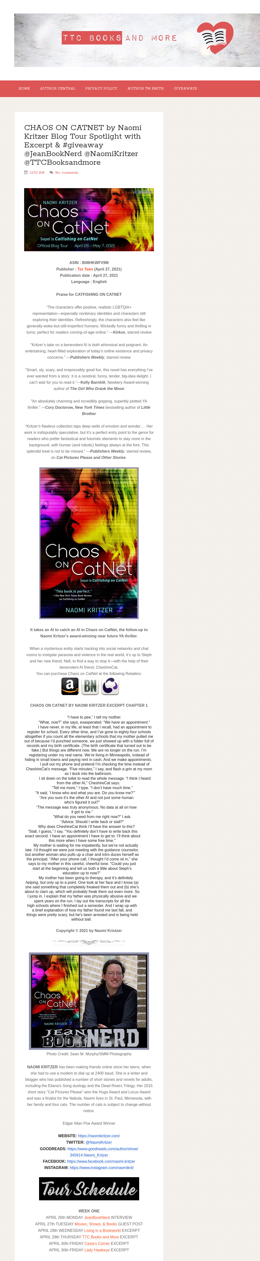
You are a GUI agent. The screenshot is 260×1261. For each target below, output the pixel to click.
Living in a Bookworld (102, 1233)
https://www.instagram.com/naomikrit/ (102, 1170)
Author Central (61, 90)
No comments (66, 175)
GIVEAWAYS (197, 90)
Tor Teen (85, 272)
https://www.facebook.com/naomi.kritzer (101, 1164)
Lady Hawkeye (97, 1253)
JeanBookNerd (97, 1220)
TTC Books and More (100, 1240)
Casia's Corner (97, 1246)
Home (25, 90)
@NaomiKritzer (99, 1145)
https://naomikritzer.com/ (99, 1138)
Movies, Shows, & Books (96, 1227)
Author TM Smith (155, 90)
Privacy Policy (108, 90)
